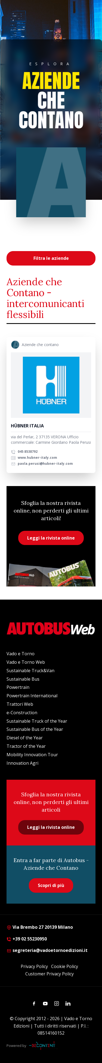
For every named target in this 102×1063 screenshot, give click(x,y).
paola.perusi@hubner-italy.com (42, 463)
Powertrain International (32, 696)
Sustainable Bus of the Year (35, 729)
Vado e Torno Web (26, 662)
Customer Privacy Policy (49, 974)
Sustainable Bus (23, 679)
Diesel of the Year (25, 738)
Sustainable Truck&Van (30, 671)
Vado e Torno (21, 654)
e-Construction (22, 713)
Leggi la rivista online (51, 538)
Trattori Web (20, 704)
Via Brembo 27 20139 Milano (40, 927)
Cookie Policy (64, 966)
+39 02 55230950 (27, 939)
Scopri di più (51, 885)
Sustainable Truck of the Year (37, 721)
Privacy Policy (34, 966)
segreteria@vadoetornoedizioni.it (47, 950)
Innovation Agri (22, 763)
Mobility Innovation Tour (32, 755)
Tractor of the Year (26, 746)
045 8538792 (24, 451)
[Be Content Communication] (43, 1045)
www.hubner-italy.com (34, 457)
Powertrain (18, 687)
